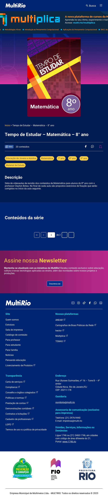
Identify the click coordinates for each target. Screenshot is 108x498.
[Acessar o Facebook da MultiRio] (89, 303)
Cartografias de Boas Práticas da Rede (75, 325)
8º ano (72, 158)
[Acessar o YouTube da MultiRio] (73, 303)
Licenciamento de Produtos (20, 365)
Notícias (9, 355)
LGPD (9, 424)
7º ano (61, 158)
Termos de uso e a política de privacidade (26, 429)
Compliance (12, 387)
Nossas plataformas (66, 313)
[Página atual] (51, 235)
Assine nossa (35, 260)
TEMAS (60, 341)
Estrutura (9, 324)
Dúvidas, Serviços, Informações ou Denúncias (74, 429)
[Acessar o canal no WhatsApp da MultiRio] (95, 303)
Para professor (12, 340)
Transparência (13, 375)
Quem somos (12, 319)
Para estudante (13, 345)
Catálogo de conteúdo (16, 334)
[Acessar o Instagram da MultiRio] (78, 303)
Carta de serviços (15, 381)
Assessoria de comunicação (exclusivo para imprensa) (77, 411)
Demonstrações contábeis (19, 408)
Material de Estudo (15, 165)
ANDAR (60, 319)
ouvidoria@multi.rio (65, 402)
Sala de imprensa (14, 329)
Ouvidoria (60, 396)
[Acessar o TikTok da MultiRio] (84, 303)
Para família (11, 350)
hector (59, 330)
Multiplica (61, 335)
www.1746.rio (69, 441)
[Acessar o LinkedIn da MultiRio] (101, 303)
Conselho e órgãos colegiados (21, 392)
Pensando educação (15, 360)
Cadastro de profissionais (19, 419)
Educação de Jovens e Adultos (21, 158)
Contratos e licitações (17, 413)
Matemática (47, 158)
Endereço (60, 375)
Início (7, 125)
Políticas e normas (16, 397)
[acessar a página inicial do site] (15, 5)
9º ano (84, 158)
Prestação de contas (17, 403)
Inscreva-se (54, 283)
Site (7, 313)
